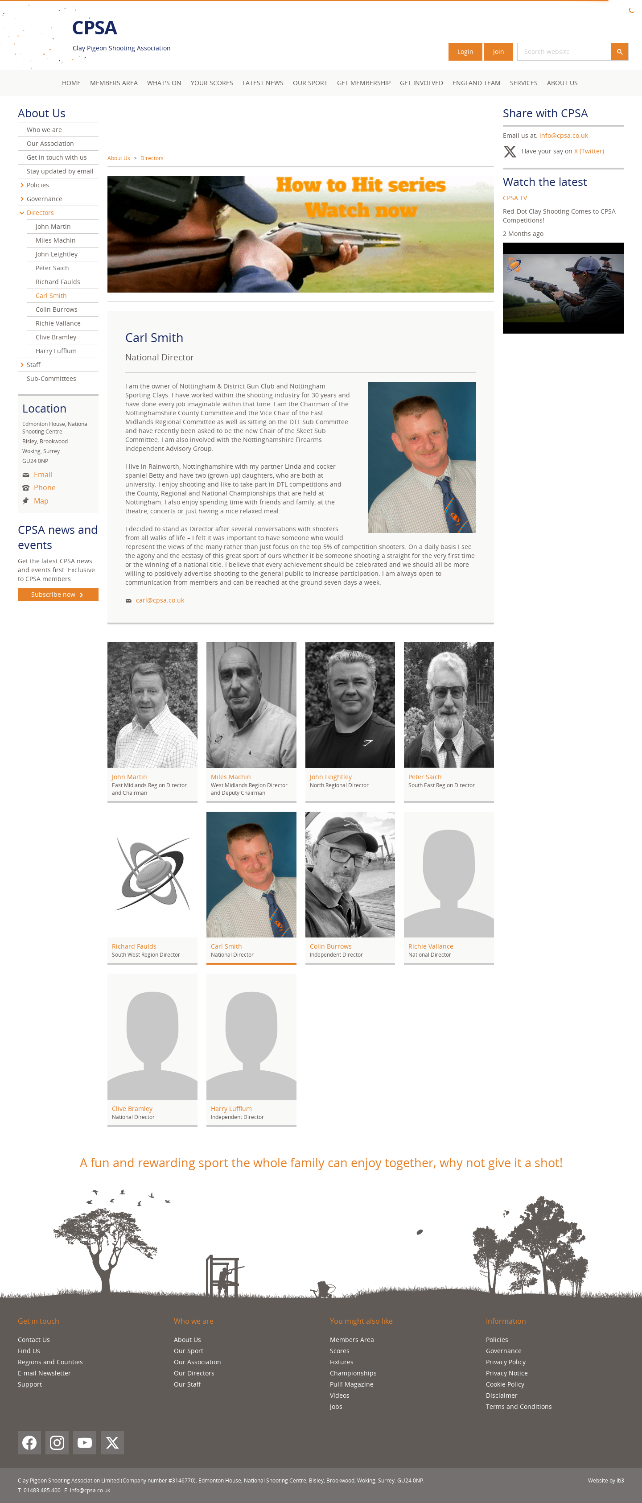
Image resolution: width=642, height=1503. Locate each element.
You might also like (361, 1321)
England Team (477, 82)
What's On (164, 82)
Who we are (44, 129)
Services (524, 82)
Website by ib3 (606, 1480)
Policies (38, 185)
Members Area (352, 1339)
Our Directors (194, 1373)
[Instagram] (57, 1442)
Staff (34, 364)
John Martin (53, 226)
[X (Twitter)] (112, 1442)
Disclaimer (502, 1395)
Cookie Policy (505, 1384)
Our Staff (187, 1384)
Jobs (336, 1406)
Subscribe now (58, 594)
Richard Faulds (58, 281)
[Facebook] (29, 1442)
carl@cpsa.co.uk (160, 600)
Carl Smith (51, 295)
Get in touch (38, 1321)
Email (43, 474)
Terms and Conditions (519, 1406)
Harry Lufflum (56, 351)
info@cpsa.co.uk (563, 135)
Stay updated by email (60, 171)
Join (498, 51)
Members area (114, 82)
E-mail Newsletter (44, 1373)
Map (41, 501)
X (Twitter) (589, 151)
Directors (152, 158)
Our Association (50, 143)
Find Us (29, 1350)
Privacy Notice (507, 1373)
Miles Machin (56, 240)
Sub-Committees (51, 378)
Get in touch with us (57, 157)
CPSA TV (515, 198)
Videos (340, 1395)
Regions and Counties (50, 1362)
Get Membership (364, 82)
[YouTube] (84, 1442)
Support (30, 1384)
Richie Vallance (58, 323)
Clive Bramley (56, 337)
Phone (45, 487)
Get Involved (421, 82)
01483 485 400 (42, 1490)
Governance (44, 198)
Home (71, 82)
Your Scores (212, 82)
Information (506, 1321)
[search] (554, 51)
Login (465, 51)
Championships (353, 1373)
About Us (562, 82)
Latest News (263, 82)
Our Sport (310, 82)
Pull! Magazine (352, 1384)
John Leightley (57, 254)
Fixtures (342, 1362)
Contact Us (34, 1339)
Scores (340, 1350)
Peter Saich (52, 268)
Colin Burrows (57, 309)
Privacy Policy (506, 1362)
